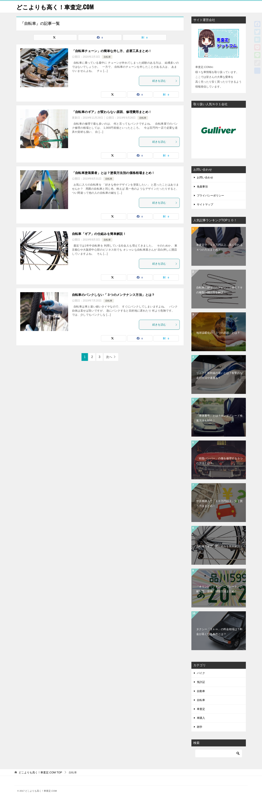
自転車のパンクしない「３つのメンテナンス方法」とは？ (113, 294)
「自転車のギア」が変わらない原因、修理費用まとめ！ (112, 112)
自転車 (107, 57)
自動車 (201, 691)
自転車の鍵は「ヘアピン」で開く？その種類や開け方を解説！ (219, 290)
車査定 (201, 709)
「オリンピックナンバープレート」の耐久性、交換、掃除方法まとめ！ (219, 589)
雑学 (199, 726)
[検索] (218, 753)
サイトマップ (205, 204)
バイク (201, 673)
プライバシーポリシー (210, 195)
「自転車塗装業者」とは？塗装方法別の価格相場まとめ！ (113, 173)
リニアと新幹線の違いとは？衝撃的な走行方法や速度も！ (219, 375)
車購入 (201, 717)
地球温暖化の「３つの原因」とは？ (218, 332)
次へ (109, 357)
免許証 (201, 682)
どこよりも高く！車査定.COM (55, 6)
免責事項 (202, 186)
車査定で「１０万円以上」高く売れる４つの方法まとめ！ (219, 247)
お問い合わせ (205, 177)
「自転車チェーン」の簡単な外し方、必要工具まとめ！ (112, 51)
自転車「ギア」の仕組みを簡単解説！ (99, 233)
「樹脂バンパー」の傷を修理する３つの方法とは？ (219, 461)
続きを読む (165, 80)
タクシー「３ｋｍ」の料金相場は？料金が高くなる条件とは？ (219, 632)
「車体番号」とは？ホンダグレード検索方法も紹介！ (219, 418)
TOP (40, 772)
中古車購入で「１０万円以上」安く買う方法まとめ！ (219, 503)
